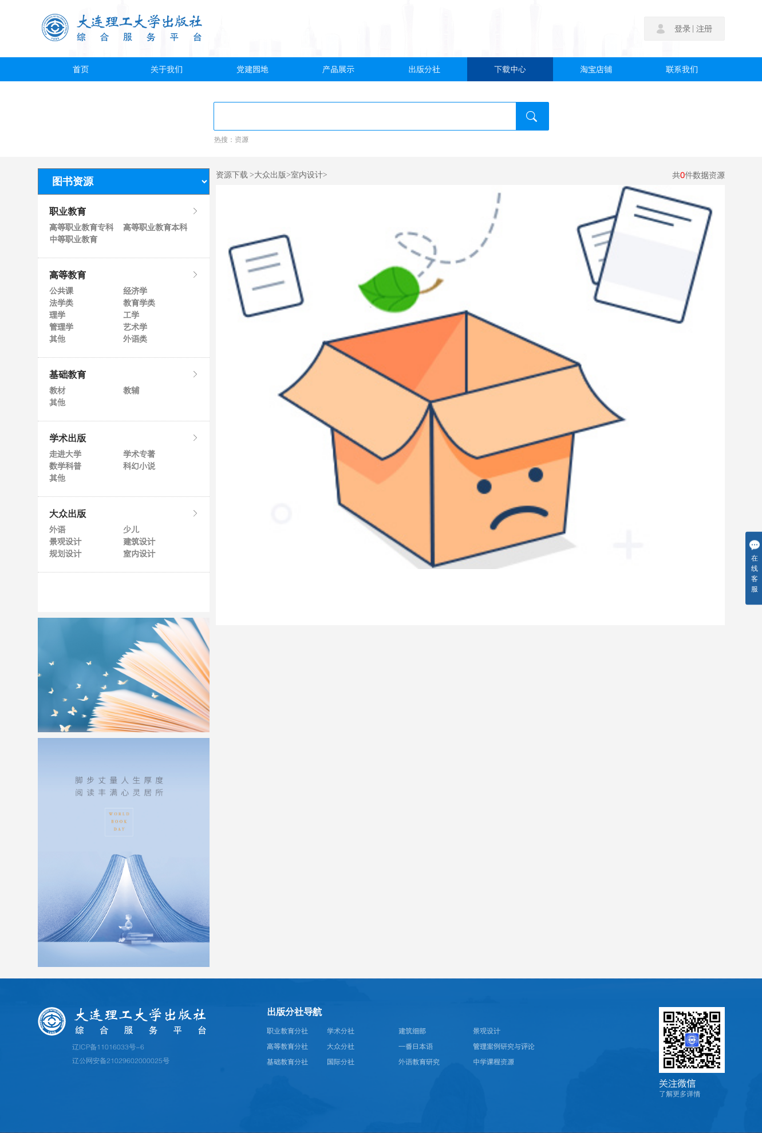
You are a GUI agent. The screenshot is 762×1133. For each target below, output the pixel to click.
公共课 (61, 291)
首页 (81, 69)
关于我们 (167, 69)
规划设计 (65, 554)
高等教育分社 (287, 1046)
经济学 (135, 291)
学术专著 (139, 454)
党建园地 (252, 69)
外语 (57, 530)
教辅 (131, 390)
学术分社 (340, 1031)
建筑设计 (139, 542)
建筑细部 (412, 1031)
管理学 (61, 327)
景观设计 (65, 542)
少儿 (131, 530)
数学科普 (65, 466)
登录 (682, 29)
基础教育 (123, 374)
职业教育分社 (287, 1031)
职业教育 (123, 211)
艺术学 (135, 327)
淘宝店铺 (596, 69)
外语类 (135, 339)
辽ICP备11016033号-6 (108, 1047)
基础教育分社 (287, 1062)
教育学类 (139, 303)
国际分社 (340, 1062)
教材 (57, 390)
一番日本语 (415, 1046)
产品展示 (338, 69)
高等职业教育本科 (154, 227)
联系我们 (682, 69)
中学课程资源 (493, 1062)
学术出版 (123, 438)
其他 (57, 339)
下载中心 (510, 69)
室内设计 (139, 554)
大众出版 (123, 513)
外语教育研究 (419, 1062)
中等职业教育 (73, 239)
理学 (57, 315)
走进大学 (65, 454)
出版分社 (424, 69)
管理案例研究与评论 (504, 1046)
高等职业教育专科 (80, 227)
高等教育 (123, 274)
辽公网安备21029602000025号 (120, 1060)
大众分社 (340, 1046)
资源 (241, 139)
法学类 (61, 303)
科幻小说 (139, 466)
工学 (131, 315)
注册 (704, 29)
